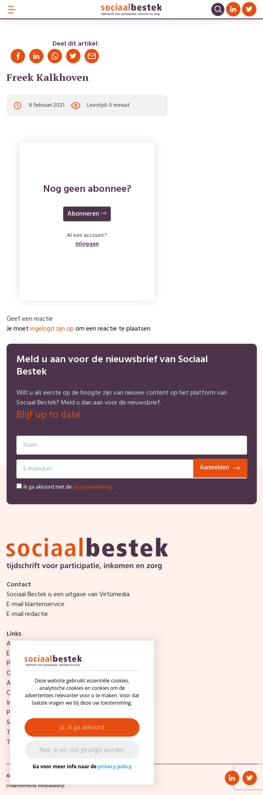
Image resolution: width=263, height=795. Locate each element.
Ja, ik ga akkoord (82, 727)
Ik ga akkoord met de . (70, 487)
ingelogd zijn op (52, 329)
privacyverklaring (92, 487)
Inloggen (87, 244)
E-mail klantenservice (35, 604)
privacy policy (115, 766)
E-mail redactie (27, 614)
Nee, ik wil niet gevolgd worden (82, 750)
